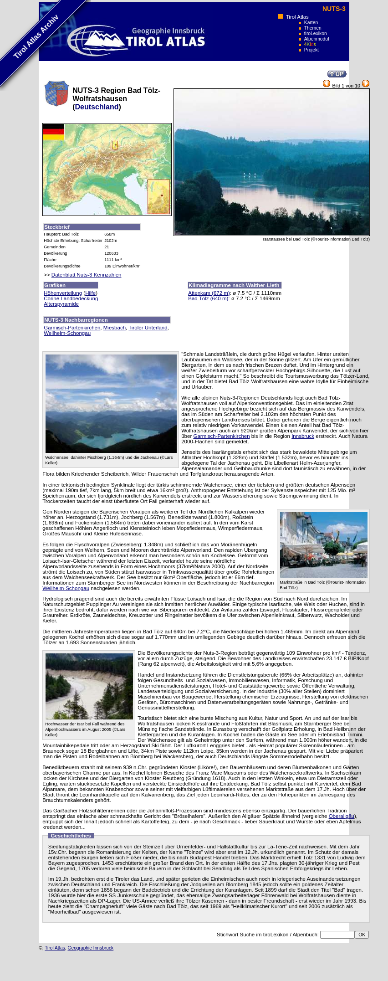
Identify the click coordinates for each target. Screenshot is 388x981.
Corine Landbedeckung (71, 298)
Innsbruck (302, 436)
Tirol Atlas (297, 17)
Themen (313, 28)
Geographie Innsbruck (91, 947)
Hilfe (90, 293)
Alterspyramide (61, 304)
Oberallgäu (341, 816)
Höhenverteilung (63, 293)
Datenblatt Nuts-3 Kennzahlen (86, 274)
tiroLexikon (315, 33)
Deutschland (97, 107)
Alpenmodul (316, 38)
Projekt (311, 49)
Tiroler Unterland (147, 327)
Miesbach (114, 327)
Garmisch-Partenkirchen (72, 327)
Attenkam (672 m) (209, 293)
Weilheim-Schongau (67, 333)
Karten (311, 22)
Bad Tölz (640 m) (208, 298)
